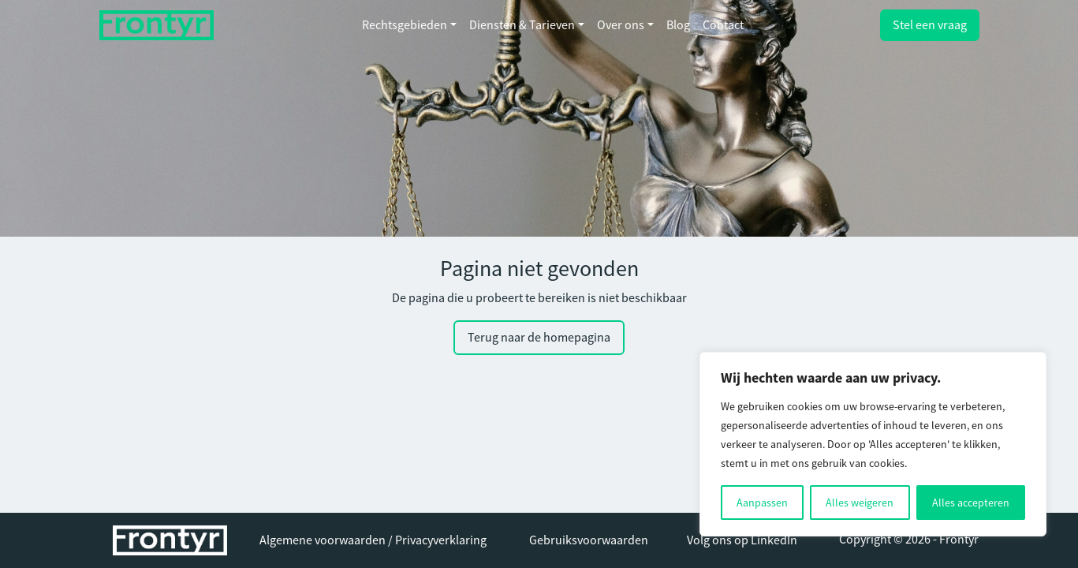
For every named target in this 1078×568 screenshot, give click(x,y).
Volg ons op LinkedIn (742, 540)
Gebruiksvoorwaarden (588, 540)
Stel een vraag (930, 25)
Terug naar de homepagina (539, 338)
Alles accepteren (970, 502)
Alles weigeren (859, 502)
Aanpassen (762, 502)
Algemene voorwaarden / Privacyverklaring (373, 540)
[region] (872, 444)
